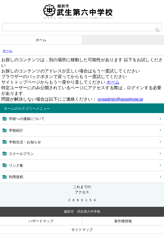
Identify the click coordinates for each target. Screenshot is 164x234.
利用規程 (16, 177)
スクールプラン (21, 154)
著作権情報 (123, 221)
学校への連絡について (27, 119)
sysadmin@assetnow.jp (120, 99)
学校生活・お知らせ (25, 142)
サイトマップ (82, 230)
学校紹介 (16, 130)
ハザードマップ (41, 221)
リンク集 (16, 165)
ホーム (41, 40)
